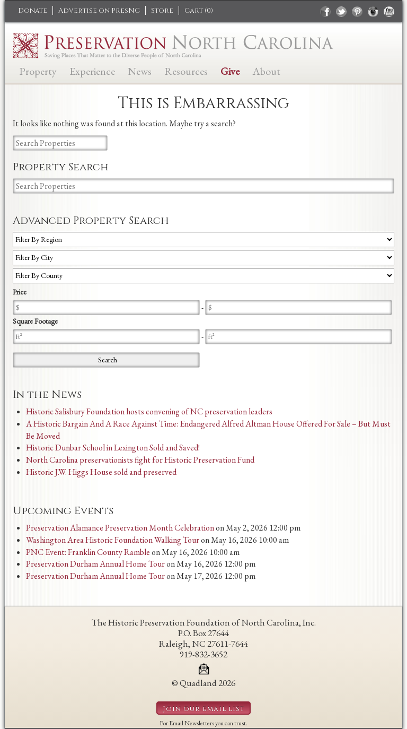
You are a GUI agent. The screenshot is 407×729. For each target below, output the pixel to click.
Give (230, 70)
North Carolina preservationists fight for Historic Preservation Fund (140, 459)
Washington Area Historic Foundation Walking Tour (112, 539)
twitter (341, 11)
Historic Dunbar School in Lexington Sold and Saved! (113, 447)
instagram (373, 11)
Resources (186, 70)
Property (38, 70)
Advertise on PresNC (99, 10)
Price (19, 292)
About (266, 70)
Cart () (198, 10)
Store (162, 10)
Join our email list (203, 709)
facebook (325, 11)
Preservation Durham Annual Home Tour (95, 563)
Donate (32, 10)
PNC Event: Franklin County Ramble (88, 552)
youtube (389, 11)
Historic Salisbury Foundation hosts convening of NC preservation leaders (149, 411)
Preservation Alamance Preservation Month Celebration (120, 527)
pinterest (357, 11)
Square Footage (35, 321)
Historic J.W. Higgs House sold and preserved (101, 472)
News (140, 70)
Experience (92, 70)
